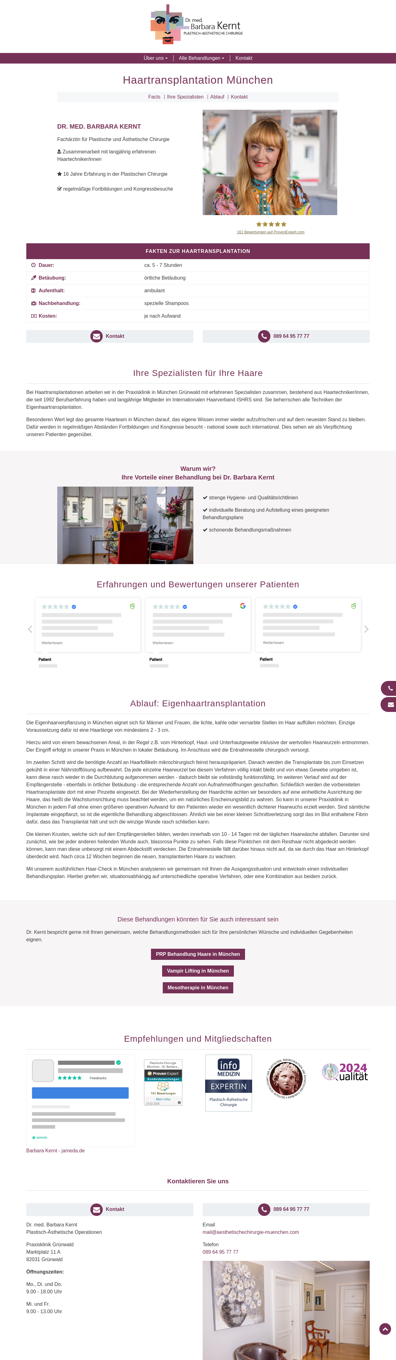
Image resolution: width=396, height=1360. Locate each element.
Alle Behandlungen (199, 58)
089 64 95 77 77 (221, 1252)
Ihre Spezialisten (185, 96)
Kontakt (243, 58)
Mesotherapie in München (198, 987)
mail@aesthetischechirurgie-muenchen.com (251, 1232)
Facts (154, 96)
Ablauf (217, 96)
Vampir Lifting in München (198, 971)
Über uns (154, 58)
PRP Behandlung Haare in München (198, 954)
